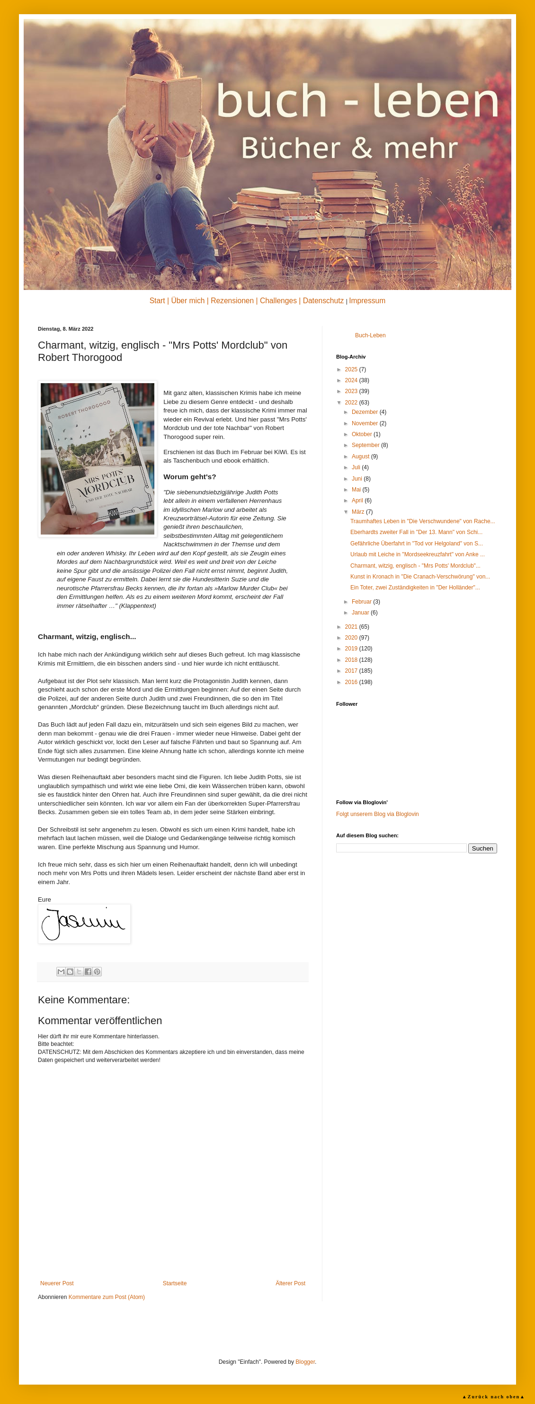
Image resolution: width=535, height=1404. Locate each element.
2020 (352, 637)
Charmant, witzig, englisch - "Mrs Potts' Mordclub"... (415, 565)
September (366, 445)
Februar (362, 601)
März (359, 512)
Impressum (367, 301)
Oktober (363, 434)
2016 (352, 682)
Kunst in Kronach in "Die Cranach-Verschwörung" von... (420, 576)
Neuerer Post (57, 1283)
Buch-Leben (370, 335)
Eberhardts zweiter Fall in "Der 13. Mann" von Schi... (416, 532)
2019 (352, 648)
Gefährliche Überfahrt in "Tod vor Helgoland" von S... (416, 543)
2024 (352, 380)
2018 (352, 660)
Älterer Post (290, 1283)
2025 (352, 369)
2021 (352, 626)
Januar (361, 612)
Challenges (278, 301)
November (366, 423)
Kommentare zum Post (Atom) (107, 1297)
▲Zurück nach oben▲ (494, 1396)
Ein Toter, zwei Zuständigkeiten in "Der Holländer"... (415, 587)
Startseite (175, 1283)
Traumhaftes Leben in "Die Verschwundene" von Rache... (422, 521)
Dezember (366, 412)
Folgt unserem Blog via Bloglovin (377, 814)
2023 (352, 391)
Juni (358, 478)
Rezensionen (232, 301)
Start (157, 301)
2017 (352, 670)
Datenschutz (323, 301)
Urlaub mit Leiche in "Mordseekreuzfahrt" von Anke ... (417, 554)
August (361, 456)
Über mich (188, 301)
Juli (357, 467)
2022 (352, 402)
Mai (357, 489)
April (358, 500)
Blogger (305, 1362)
